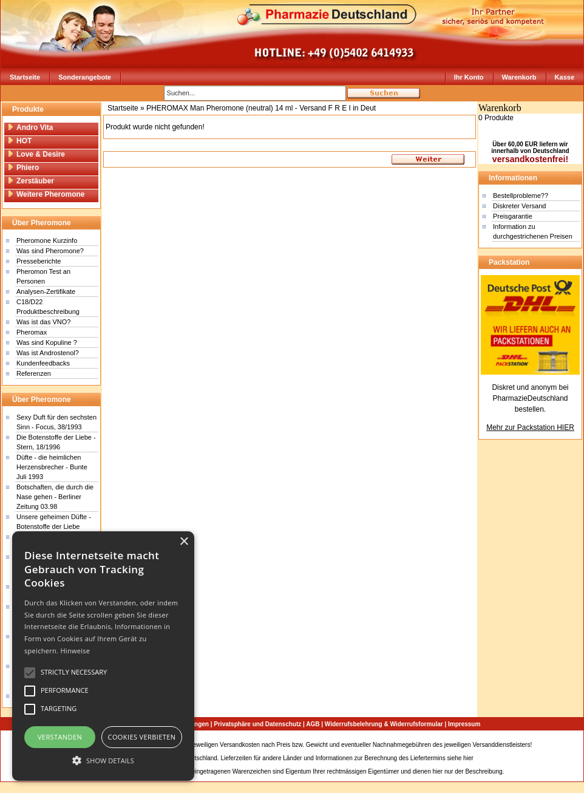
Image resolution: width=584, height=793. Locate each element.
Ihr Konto (469, 77)
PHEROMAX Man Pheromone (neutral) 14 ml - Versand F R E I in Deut (261, 108)
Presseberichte (38, 261)
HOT (19, 141)
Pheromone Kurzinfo (46, 240)
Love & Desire (36, 154)
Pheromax (31, 332)
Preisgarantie (512, 216)
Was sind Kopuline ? (46, 342)
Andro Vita (30, 127)
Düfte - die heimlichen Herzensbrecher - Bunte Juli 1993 (51, 467)
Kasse (564, 77)
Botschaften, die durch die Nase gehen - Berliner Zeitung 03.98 (54, 496)
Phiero (23, 167)
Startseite (25, 77)
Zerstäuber (30, 181)
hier (468, 758)
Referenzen (33, 373)
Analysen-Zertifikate (45, 291)
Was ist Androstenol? (47, 352)
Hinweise (75, 650)
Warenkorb (519, 77)
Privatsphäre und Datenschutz (257, 724)
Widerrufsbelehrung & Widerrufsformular (384, 724)
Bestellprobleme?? (520, 195)
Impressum (464, 724)
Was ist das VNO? (43, 321)
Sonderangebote (84, 77)
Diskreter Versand (519, 205)
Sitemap (545, 744)
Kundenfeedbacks (43, 363)
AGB (312, 724)
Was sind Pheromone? (50, 250)
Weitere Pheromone (45, 194)
